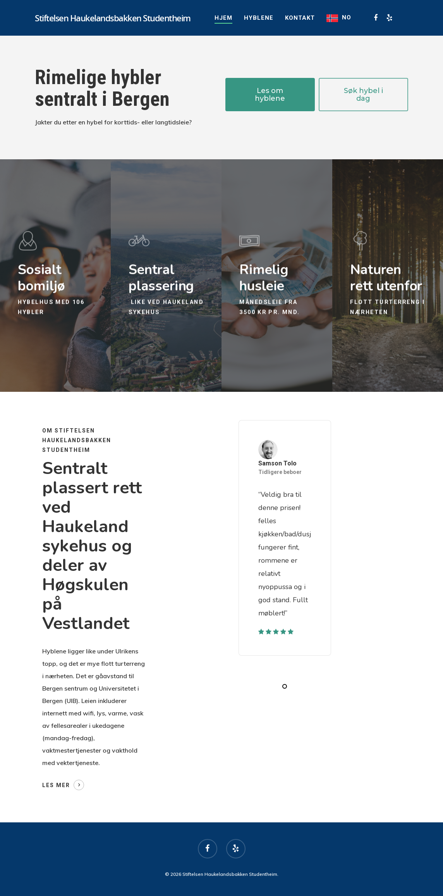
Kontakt (300, 17)
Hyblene (258, 17)
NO (346, 17)
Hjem (223, 17)
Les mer (56, 785)
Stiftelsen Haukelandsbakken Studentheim (113, 18)
